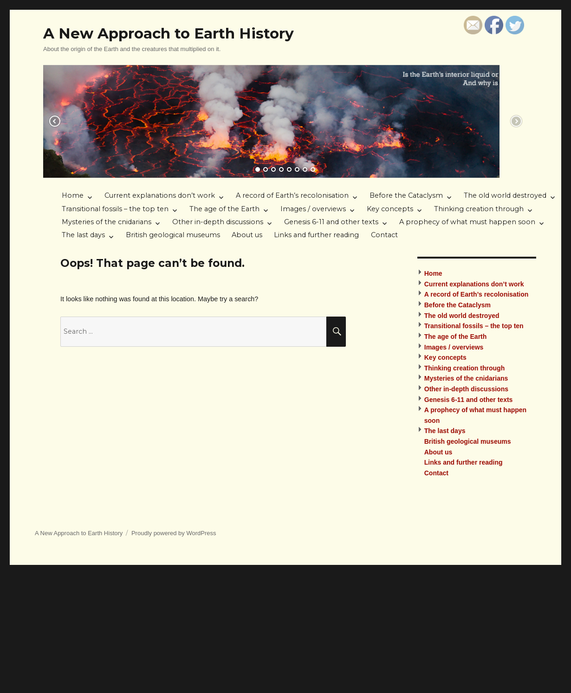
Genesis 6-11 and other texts (331, 222)
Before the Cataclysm (406, 195)
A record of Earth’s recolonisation (292, 195)
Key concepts (390, 209)
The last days (83, 235)
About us (247, 235)
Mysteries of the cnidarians (106, 222)
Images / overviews (313, 209)
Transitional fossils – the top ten (115, 209)
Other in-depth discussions (217, 222)
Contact (384, 235)
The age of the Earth (224, 209)
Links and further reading (316, 235)
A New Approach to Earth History (168, 33)
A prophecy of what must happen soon (467, 222)
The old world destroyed (505, 195)
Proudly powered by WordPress (173, 533)
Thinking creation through (479, 209)
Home (73, 195)
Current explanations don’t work (159, 195)
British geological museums (173, 235)
